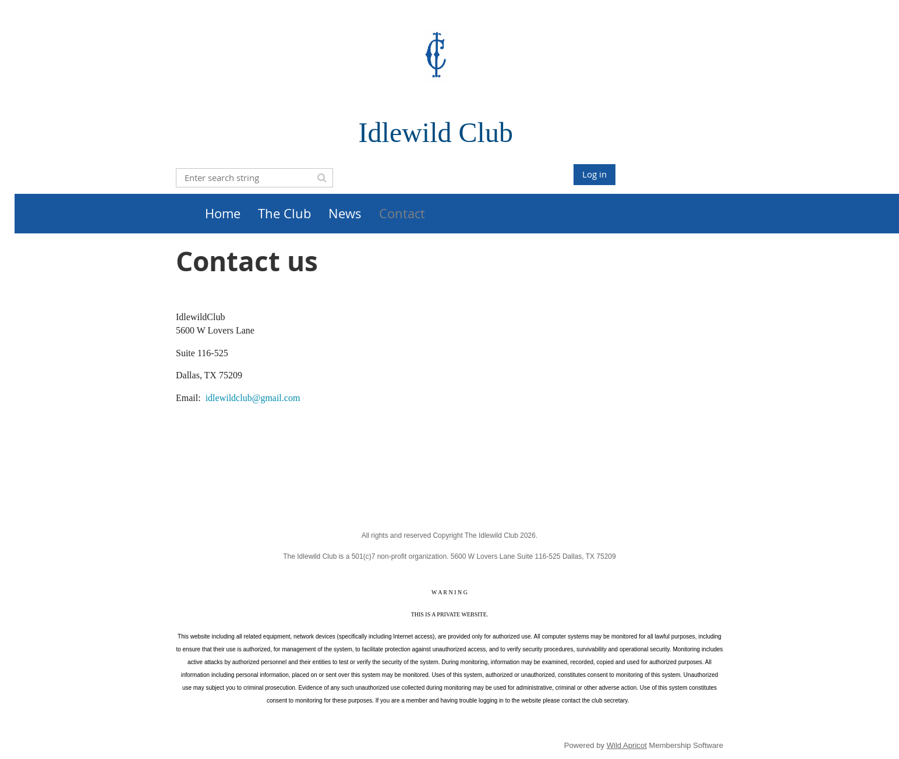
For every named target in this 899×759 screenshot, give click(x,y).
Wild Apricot (627, 745)
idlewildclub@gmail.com (253, 398)
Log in (594, 174)
